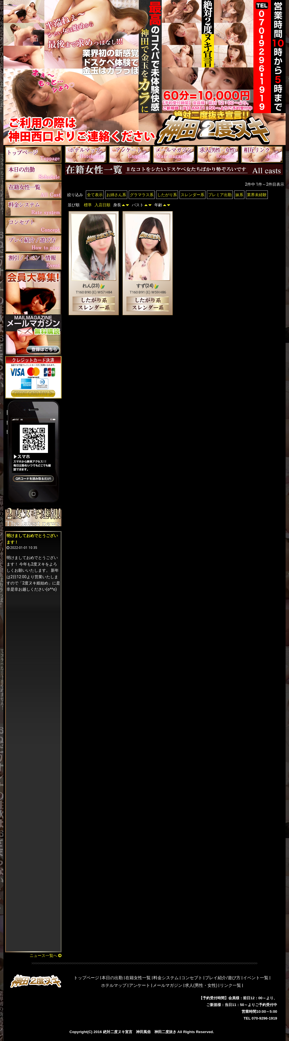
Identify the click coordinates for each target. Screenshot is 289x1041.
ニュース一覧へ (46, 955)
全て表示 (95, 194)
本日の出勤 (112, 977)
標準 (88, 205)
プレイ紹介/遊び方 (222, 977)
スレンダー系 (192, 194)
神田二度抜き (165, 1032)
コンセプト (191, 977)
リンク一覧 (230, 985)
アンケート (139, 985)
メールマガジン (167, 985)
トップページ (86, 977)
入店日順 (102, 205)
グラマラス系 (142, 194)
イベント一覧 (255, 977)
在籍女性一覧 (138, 977)
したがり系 (167, 194)
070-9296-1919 (264, 1018)
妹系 (239, 194)
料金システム (166, 977)
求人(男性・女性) (201, 985)
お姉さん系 (116, 194)
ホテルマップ (113, 985)
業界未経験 (257, 194)
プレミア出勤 (220, 194)
